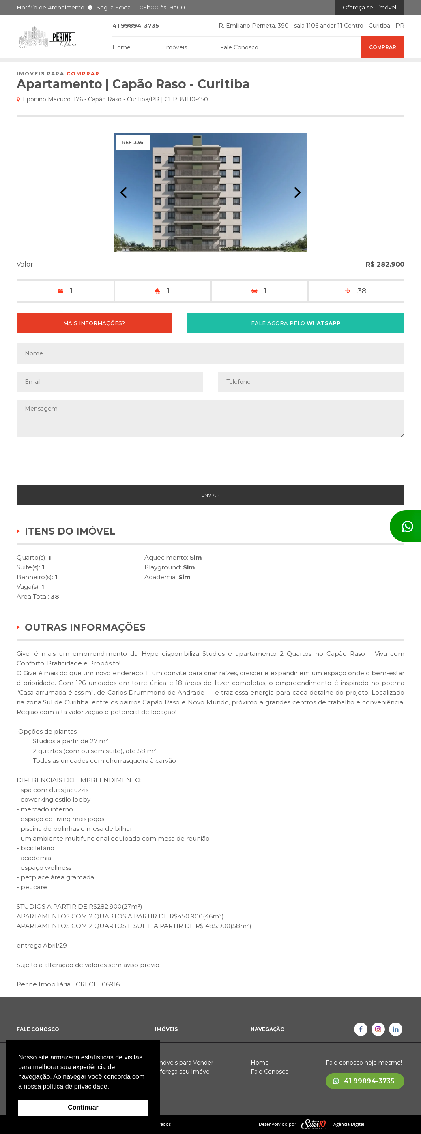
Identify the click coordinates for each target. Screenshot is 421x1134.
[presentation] (210, 461)
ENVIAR (210, 495)
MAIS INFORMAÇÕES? (94, 323)
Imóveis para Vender (184, 1062)
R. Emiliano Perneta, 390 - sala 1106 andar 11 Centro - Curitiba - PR (311, 25)
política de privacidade (75, 1086)
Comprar (382, 47)
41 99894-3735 (369, 1081)
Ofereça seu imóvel (369, 7)
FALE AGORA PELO (296, 323)
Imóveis (175, 47)
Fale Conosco (239, 47)
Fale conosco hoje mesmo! (364, 1062)
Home (121, 47)
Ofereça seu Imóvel (183, 1071)
